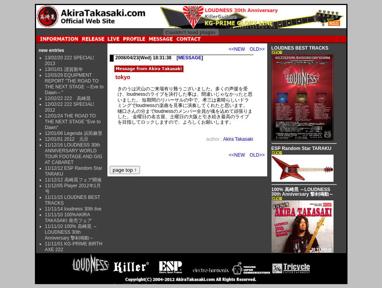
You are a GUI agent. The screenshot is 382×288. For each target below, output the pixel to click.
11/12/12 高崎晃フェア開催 (73, 180)
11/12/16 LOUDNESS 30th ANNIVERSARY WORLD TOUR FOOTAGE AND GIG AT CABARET (73, 153)
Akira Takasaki (238, 139)
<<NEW (237, 49)
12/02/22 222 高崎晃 (68, 98)
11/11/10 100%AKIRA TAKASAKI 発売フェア (68, 217)
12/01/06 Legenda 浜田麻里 (73, 133)
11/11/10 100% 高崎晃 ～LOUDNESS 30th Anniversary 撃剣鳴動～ (71, 232)
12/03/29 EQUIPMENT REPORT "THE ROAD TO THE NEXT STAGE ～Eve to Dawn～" (74, 83)
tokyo (123, 77)
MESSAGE (189, 57)
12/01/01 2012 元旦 (67, 139)
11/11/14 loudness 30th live (73, 209)
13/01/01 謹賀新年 (64, 69)
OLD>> (257, 49)
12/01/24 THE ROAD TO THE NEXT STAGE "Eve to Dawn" (73, 121)
